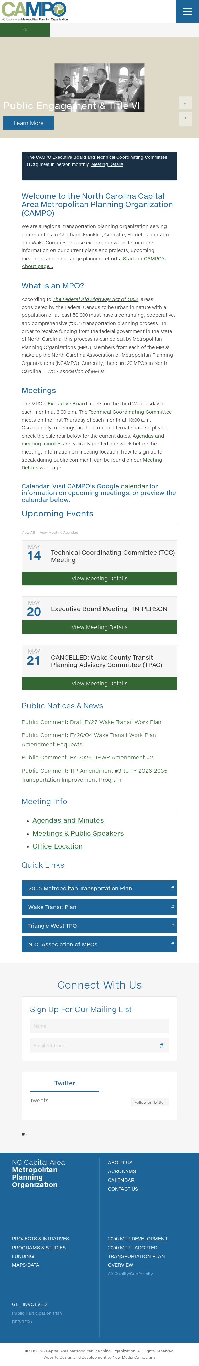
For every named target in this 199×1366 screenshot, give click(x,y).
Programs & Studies (39, 1247)
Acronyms (122, 1171)
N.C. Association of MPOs (62, 944)
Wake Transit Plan (52, 907)
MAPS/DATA (25, 1265)
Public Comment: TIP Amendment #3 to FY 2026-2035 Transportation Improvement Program (95, 775)
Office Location (57, 846)
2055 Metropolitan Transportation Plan (80, 888)
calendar (134, 486)
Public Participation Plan (37, 1313)
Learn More (29, 122)
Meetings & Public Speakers (78, 833)
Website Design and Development (75, 1357)
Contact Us (123, 1189)
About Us (120, 1162)
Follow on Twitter (150, 1102)
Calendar (121, 1180)
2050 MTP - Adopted (132, 1247)
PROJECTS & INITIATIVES (40, 1238)
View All (28, 532)
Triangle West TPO (52, 925)
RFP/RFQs (22, 1321)
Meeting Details (107, 164)
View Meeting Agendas (59, 532)
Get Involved (29, 1304)
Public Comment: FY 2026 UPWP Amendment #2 (87, 757)
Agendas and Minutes (68, 820)
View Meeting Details (100, 578)
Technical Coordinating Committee (130, 412)
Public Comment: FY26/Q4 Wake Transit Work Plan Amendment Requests (89, 739)
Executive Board (67, 403)
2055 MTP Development (138, 1238)
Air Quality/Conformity (130, 1273)
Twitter (64, 1083)
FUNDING (23, 1256)
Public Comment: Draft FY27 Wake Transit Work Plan (91, 722)
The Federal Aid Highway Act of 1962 (95, 299)
